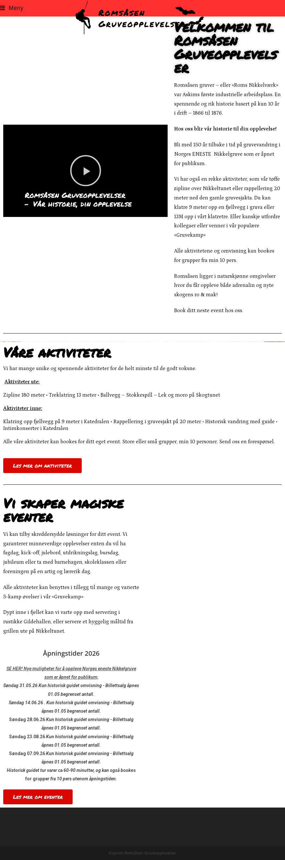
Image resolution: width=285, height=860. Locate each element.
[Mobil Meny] (11, 8)
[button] (85, 170)
